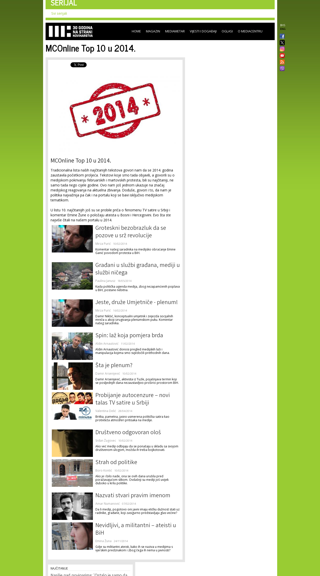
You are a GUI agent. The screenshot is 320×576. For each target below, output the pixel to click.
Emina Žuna (103, 541)
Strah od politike (116, 463)
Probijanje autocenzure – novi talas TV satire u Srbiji (132, 400)
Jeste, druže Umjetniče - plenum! (136, 303)
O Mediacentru (250, 31)
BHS (282, 25)
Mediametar (175, 31)
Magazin (153, 31)
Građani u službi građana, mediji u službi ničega (137, 269)
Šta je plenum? (113, 366)
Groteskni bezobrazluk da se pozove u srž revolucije (130, 232)
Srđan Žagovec (105, 440)
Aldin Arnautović (107, 343)
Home (136, 31)
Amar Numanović (107, 503)
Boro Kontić (103, 470)
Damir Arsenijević (107, 373)
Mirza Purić (103, 244)
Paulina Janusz (105, 281)
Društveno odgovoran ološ (128, 433)
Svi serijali (59, 13)
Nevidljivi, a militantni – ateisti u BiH (135, 530)
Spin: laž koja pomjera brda (129, 336)
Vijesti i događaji (203, 31)
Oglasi (227, 31)
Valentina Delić (105, 411)
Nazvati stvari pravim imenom (132, 496)
